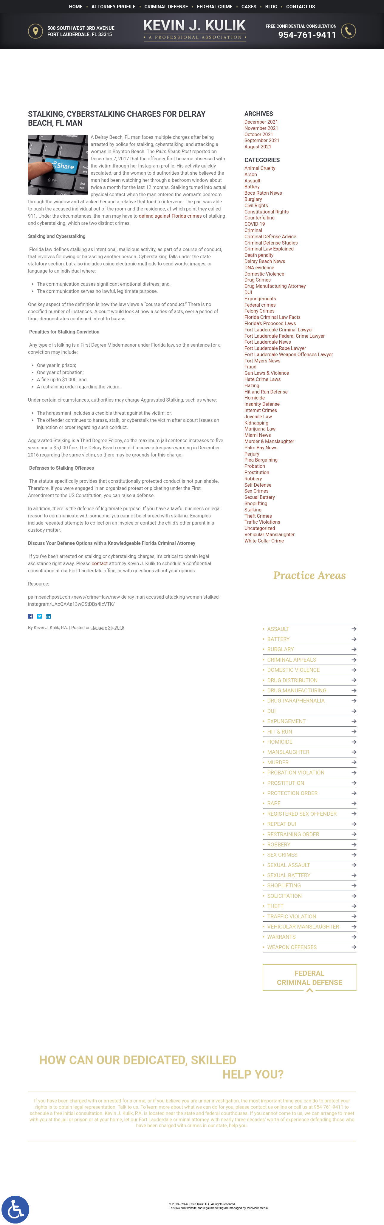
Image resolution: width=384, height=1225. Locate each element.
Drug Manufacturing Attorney (275, 286)
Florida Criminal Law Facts (272, 317)
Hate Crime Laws (262, 379)
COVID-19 (254, 224)
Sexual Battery (259, 497)
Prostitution (256, 472)
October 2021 (258, 134)
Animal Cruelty (259, 168)
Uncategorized (259, 528)
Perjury (251, 454)
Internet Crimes (260, 410)
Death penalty (258, 255)
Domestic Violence (264, 274)
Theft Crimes (258, 516)
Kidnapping (256, 423)
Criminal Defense (166, 7)
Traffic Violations (262, 522)
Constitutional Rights (266, 212)
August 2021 (257, 147)
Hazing (251, 385)
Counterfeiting (259, 218)
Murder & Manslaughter (269, 441)
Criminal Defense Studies (271, 243)
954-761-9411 (310, 35)
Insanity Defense (262, 404)
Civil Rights (256, 205)
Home (75, 7)
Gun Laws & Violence (266, 373)
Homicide (254, 398)
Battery (252, 187)
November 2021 (261, 128)
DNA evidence (259, 267)
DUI (248, 292)
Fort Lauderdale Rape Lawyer (275, 348)
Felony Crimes (259, 311)
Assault (252, 181)
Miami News (257, 435)
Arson (250, 174)
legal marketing (213, 1208)
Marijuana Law (259, 429)
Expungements (260, 299)
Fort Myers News (262, 361)
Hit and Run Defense (266, 392)
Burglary (253, 199)
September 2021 (262, 140)
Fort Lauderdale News (267, 342)
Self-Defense (257, 485)
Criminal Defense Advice (270, 236)
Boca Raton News (263, 193)
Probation (254, 466)
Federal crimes (260, 305)
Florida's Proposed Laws (270, 323)
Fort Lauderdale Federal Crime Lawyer (284, 336)
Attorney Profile (114, 7)
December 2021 (261, 122)
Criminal (253, 230)
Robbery (253, 479)
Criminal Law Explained (269, 249)
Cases (248, 7)
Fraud (250, 367)
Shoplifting (255, 503)
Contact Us (300, 7)
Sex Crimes (256, 491)
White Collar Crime (264, 541)
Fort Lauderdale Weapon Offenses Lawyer (288, 354)
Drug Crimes (257, 280)
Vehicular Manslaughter (269, 534)
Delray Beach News (264, 261)
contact (100, 563)
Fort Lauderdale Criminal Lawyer (278, 330)
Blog (271, 7)
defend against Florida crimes (170, 216)
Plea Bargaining (261, 460)
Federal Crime (215, 7)
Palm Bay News (261, 448)
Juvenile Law (258, 416)
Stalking (252, 510)
